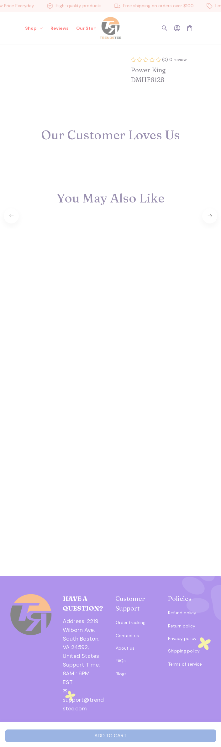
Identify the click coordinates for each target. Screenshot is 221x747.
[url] (84, 669)
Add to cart (110, 735)
